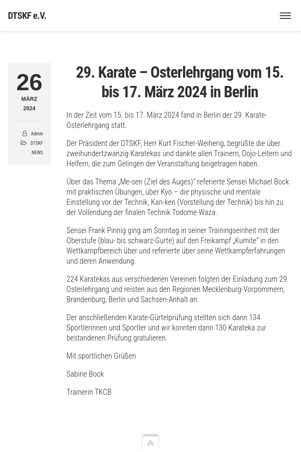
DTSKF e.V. (27, 15)
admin (37, 134)
